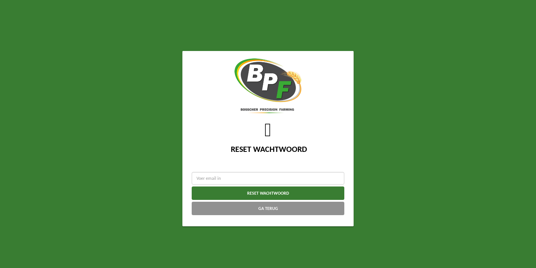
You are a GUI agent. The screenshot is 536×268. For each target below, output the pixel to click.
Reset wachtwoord (268, 193)
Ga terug (268, 208)
